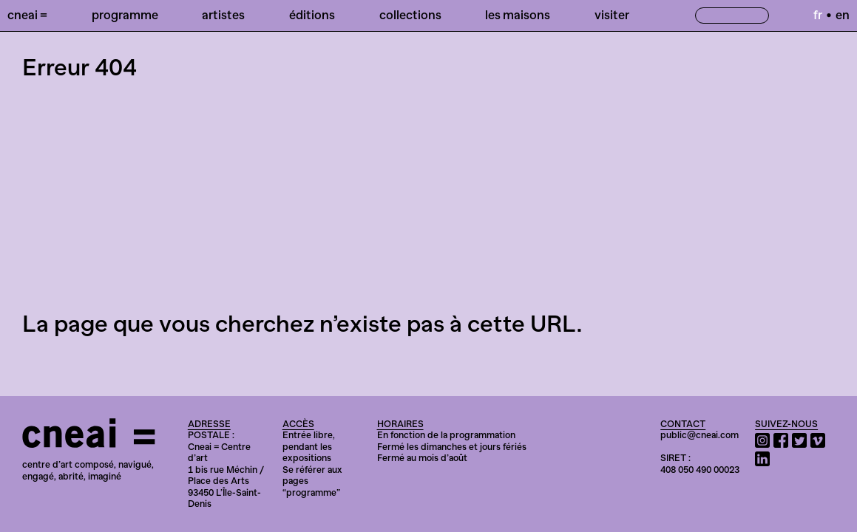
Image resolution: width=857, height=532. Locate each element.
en (843, 14)
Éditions (312, 14)
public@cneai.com (699, 434)
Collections (410, 14)
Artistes (223, 14)
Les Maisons (517, 14)
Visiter (612, 14)
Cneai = (27, 14)
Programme (125, 14)
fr (817, 14)
